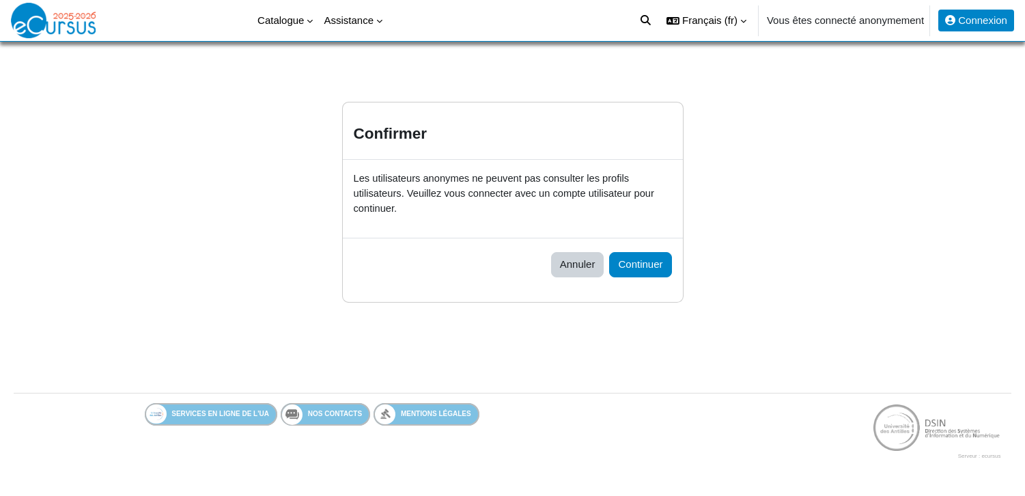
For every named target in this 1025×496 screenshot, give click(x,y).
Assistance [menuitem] (349, 20)
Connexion (976, 20)
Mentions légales (423, 415)
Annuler (577, 265)
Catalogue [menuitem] (280, 20)
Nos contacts (322, 415)
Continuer (640, 265)
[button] (706, 20)
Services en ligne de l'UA (208, 415)
